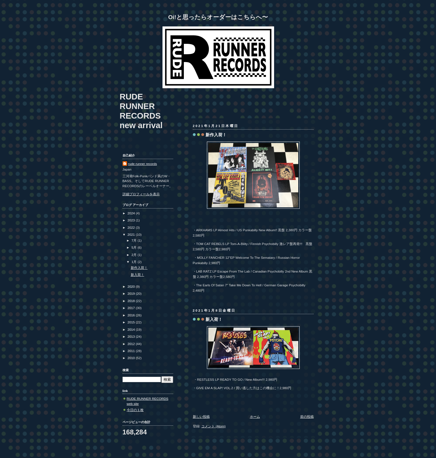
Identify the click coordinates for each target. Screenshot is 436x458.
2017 (132, 308)
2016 (132, 315)
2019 (132, 293)
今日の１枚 (135, 410)
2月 (135, 255)
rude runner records (142, 163)
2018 (132, 301)
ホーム (255, 416)
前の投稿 (307, 416)
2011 (132, 351)
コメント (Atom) (213, 426)
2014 (132, 329)
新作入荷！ (216, 134)
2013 (132, 336)
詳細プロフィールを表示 (141, 194)
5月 (135, 247)
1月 (135, 262)
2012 (132, 344)
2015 (132, 322)
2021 (132, 234)
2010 (132, 358)
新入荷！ (213, 319)
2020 (132, 286)
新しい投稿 (201, 416)
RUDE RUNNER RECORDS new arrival (141, 111)
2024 (132, 213)
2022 (132, 227)
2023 (132, 220)
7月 (135, 240)
